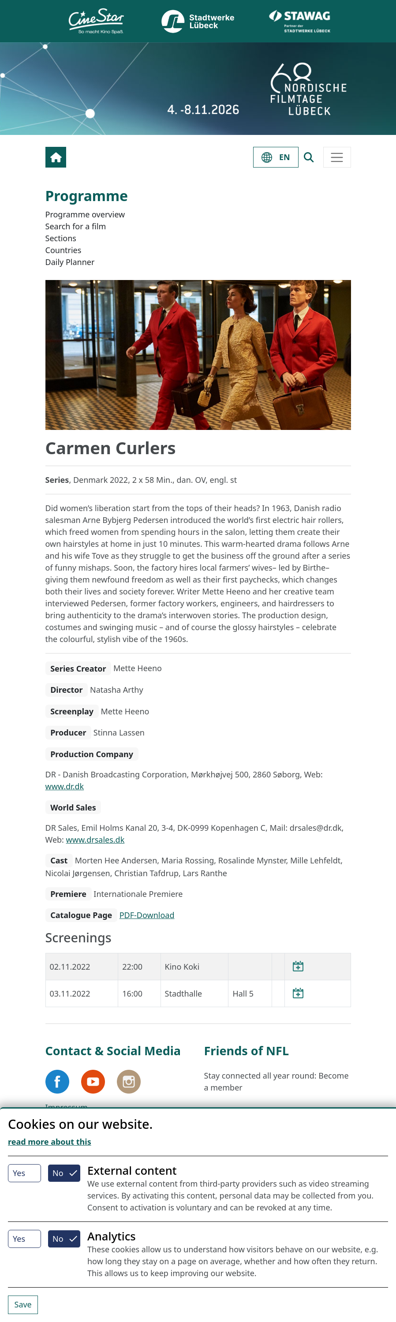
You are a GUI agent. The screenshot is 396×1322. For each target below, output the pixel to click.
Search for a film (75, 226)
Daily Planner (70, 262)
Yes (19, 1173)
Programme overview (85, 214)
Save (23, 1304)
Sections (60, 238)
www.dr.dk (64, 786)
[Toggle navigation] (337, 157)
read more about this (49, 1141)
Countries (63, 250)
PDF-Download (147, 915)
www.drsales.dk (95, 839)
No (58, 1173)
